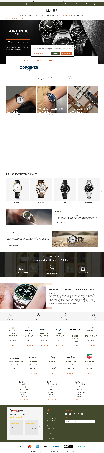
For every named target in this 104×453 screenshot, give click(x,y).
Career (49, 426)
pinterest (70, 414)
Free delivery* (67, 1)
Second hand (64, 15)
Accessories (55, 15)
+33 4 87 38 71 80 (75, 348)
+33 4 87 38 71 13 (28, 345)
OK (94, 421)
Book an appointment (53, 436)
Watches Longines (19, 18)
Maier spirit (72, 15)
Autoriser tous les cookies (66, 53)
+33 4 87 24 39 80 (60, 345)
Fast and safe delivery (38, 316)
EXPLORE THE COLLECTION (64, 223)
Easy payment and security (93, 316)
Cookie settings (51, 438)
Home (7, 18)
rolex (21, 15)
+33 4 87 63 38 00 (52, 373)
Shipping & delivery (52, 421)
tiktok (78, 414)
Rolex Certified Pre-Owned (31, 15)
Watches (43, 15)
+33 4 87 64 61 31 (89, 373)
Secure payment (51, 416)
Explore (20, 114)
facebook (66, 414)
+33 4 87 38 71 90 (91, 345)
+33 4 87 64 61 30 (44, 345)
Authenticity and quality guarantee (10, 316)
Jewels (49, 15)
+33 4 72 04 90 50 (52, 399)
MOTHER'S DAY (80, 15)
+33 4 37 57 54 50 (80, 399)
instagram (74, 414)
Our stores (50, 433)
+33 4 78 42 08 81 (24, 399)
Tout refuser (55, 53)
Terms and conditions (36, 451)
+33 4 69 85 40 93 (70, 373)
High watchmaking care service (65, 316)
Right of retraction (52, 418)
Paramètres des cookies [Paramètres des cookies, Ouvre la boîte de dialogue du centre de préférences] (38, 53)
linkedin (82, 414)
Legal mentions (53, 451)
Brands (12, 18)
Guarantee (50, 423)
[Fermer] (72, 46)
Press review (50, 428)
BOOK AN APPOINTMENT (18, 42)
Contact (49, 431)
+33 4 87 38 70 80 (33, 373)
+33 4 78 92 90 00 (14, 373)
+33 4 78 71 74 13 (13, 345)
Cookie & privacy (69, 451)
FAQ (48, 413)
